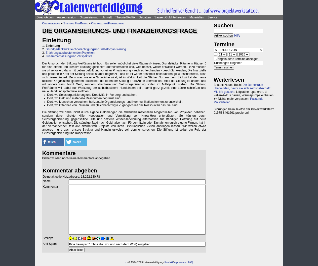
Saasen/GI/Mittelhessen (170, 17)
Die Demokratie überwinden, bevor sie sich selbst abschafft (242, 86)
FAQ (190, 262)
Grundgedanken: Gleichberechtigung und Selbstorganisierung (85, 49)
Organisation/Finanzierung (107, 23)
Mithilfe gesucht (224, 92)
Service (212, 17)
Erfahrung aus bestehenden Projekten (69, 52)
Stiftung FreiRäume (75, 23)
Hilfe (237, 35)
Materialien (197, 17)
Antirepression (66, 17)
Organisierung (89, 17)
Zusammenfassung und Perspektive (68, 56)
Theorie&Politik (125, 17)
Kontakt (168, 262)
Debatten (145, 17)
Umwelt (107, 17)
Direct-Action (45, 17)
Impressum (180, 262)
